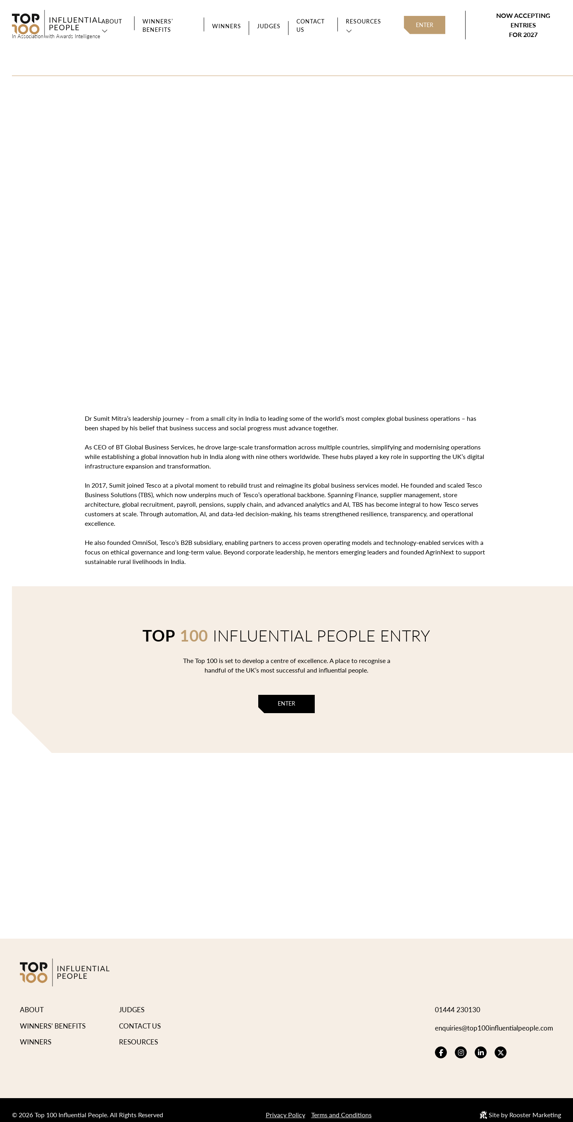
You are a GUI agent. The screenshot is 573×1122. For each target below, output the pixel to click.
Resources (363, 21)
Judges (269, 26)
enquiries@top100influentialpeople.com (494, 1018)
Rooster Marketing (535, 1105)
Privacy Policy (285, 1105)
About (111, 21)
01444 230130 (457, 1000)
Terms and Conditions (341, 1105)
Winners (226, 26)
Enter (424, 25)
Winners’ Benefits (157, 25)
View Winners (174, 204)
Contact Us (310, 25)
